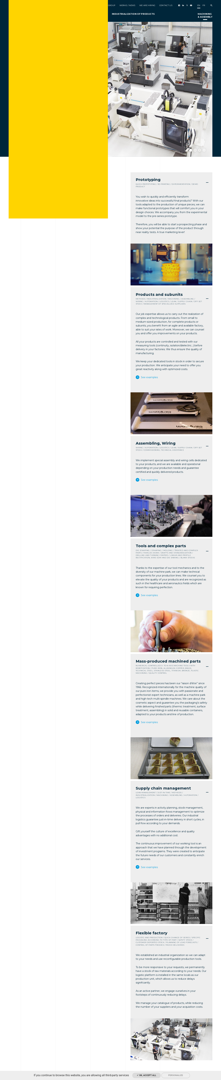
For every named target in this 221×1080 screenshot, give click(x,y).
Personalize (175, 1075)
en (198, 5)
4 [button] (204, 150)
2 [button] (195, 150)
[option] (110, 89)
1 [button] (190, 150)
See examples (149, 377)
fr (204, 5)
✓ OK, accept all (146, 1075)
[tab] (171, 182)
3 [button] (199, 150)
